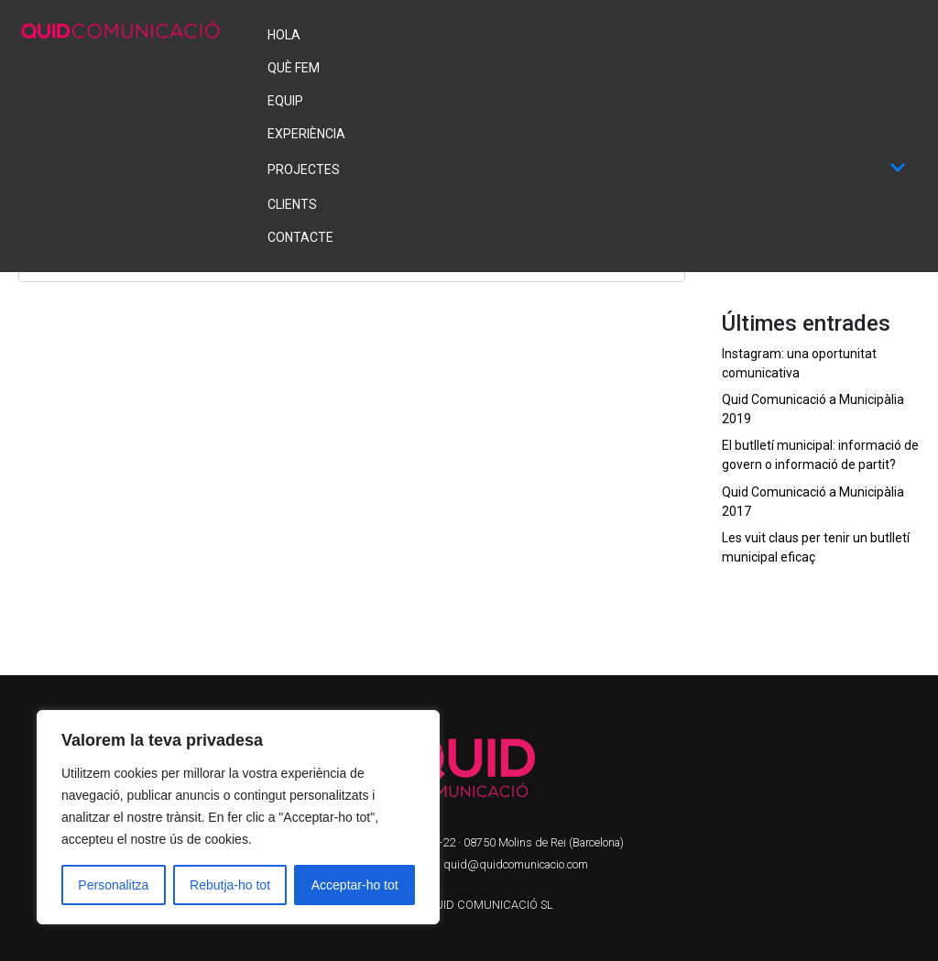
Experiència (306, 133)
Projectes (586, 169)
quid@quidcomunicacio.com (515, 864)
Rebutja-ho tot (230, 885)
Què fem (293, 67)
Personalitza (113, 885)
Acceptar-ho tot (354, 885)
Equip (285, 100)
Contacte (300, 237)
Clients (292, 204)
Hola (283, 34)
